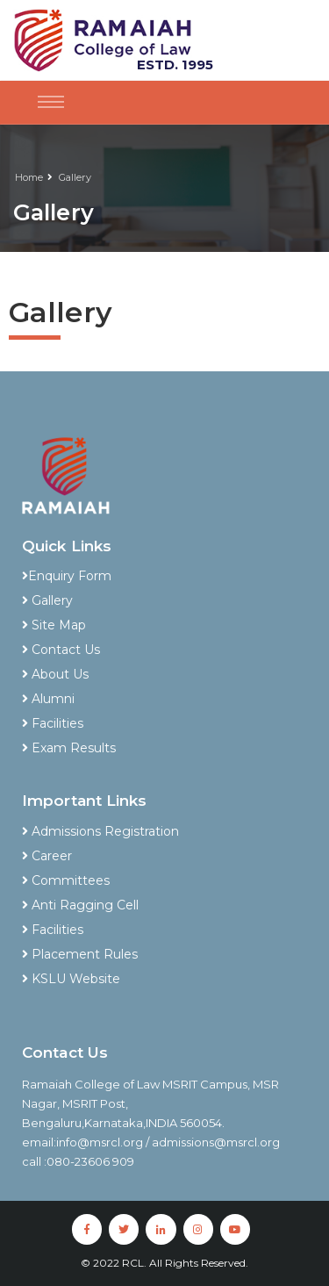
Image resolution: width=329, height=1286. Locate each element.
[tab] (164, 552)
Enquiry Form (66, 576)
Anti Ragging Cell (80, 905)
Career (47, 856)
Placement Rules (80, 954)
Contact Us (61, 649)
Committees (66, 880)
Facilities (52, 723)
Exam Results (69, 748)
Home (29, 177)
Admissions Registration (100, 831)
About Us (55, 674)
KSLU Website (71, 979)
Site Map (54, 625)
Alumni (48, 699)
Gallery (75, 177)
